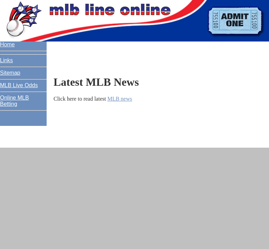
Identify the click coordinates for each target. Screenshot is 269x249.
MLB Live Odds (19, 85)
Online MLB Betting (14, 101)
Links (6, 60)
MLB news (119, 99)
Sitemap (10, 73)
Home (7, 44)
